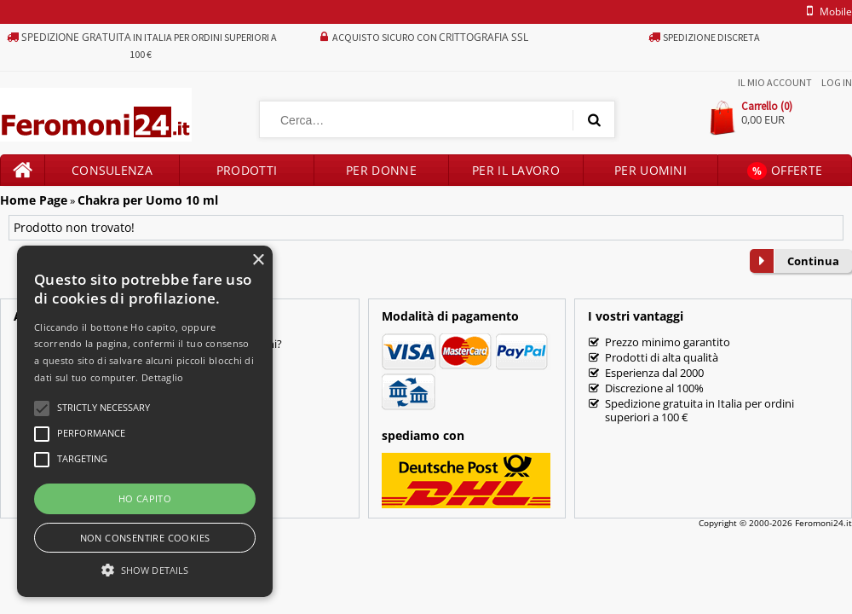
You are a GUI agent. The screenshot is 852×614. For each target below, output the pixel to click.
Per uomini (650, 170)
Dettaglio (162, 377)
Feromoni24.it (823, 523)
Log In (836, 82)
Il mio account (775, 82)
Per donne (381, 170)
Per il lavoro (516, 170)
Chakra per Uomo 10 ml (148, 200)
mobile (826, 11)
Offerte (784, 171)
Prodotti (246, 170)
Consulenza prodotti (112, 174)
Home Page (33, 200)
